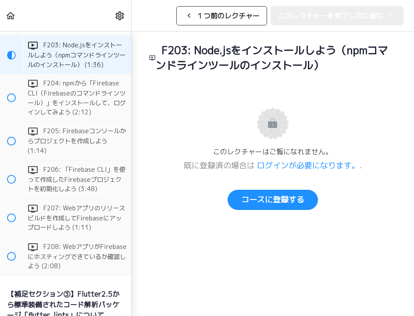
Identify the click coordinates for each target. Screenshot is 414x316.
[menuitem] (120, 15)
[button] (11, 15)
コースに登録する (272, 199)
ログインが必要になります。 (308, 165)
